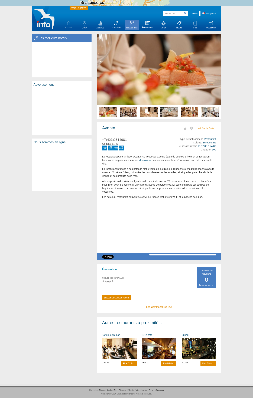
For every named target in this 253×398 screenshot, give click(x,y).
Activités (100, 25)
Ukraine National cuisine (137, 390)
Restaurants (132, 25)
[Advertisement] (61, 112)
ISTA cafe (147, 335)
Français (209, 13)
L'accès (194, 13)
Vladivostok (145, 160)
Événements (148, 25)
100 (214, 149)
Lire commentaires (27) (159, 306)
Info (195, 25)
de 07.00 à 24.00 (206, 146)
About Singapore (120, 390)
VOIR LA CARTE (78, 8)
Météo (163, 25)
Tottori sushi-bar (111, 335)
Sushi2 (185, 335)
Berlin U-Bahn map (156, 390)
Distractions (116, 25)
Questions (211, 25)
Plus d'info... (129, 363)
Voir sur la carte (206, 128)
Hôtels (179, 25)
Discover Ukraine (106, 390)
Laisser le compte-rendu (116, 298)
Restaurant (210, 139)
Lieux (84, 25)
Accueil (68, 25)
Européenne (209, 142)
